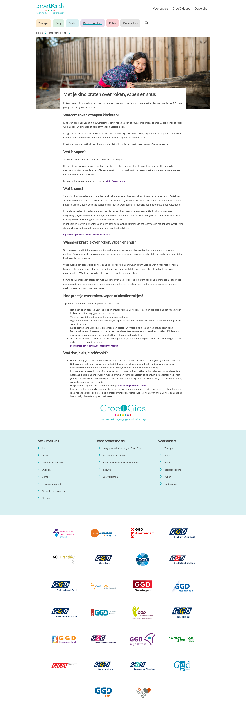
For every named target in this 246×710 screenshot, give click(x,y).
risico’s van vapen (115, 181)
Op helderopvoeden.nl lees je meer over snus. (87, 234)
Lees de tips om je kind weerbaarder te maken (94, 345)
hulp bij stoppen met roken (132, 385)
